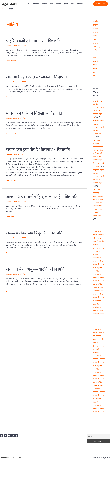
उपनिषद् (95, 29)
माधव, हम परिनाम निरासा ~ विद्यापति (35, 113)
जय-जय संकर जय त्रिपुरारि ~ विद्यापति (35, 232)
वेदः (72, 4)
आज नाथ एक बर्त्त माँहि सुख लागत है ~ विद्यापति (43, 196)
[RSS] (10, 464)
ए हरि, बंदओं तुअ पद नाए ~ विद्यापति (34, 40)
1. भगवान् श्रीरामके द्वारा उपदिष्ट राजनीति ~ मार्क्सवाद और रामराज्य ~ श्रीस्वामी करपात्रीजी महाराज (98, 261)
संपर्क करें (79, 4)
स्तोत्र (94, 76)
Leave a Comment (13, 45)
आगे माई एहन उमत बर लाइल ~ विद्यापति (37, 77)
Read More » (11, 60)
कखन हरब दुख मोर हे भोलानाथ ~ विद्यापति (39, 149)
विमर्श (94, 54)
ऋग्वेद (95, 36)
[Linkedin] (15, 464)
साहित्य (24, 45)
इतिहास (58, 4)
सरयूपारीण (36, 4)
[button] (89, 4)
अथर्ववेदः (95, 21)
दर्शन (51, 4)
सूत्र (94, 72)
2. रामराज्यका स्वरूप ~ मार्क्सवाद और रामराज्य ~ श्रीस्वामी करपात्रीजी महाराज (98, 241)
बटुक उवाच (9, 3)
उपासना (95, 32)
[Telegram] (19, 464)
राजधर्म (66, 4)
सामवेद (95, 65)
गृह (28, 4)
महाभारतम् (96, 47)
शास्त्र (94, 58)
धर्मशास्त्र (44, 4)
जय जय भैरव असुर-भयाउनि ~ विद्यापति (36, 269)
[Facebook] (1, 464)
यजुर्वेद (95, 50)
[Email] (98, 465)
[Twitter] (6, 464)
